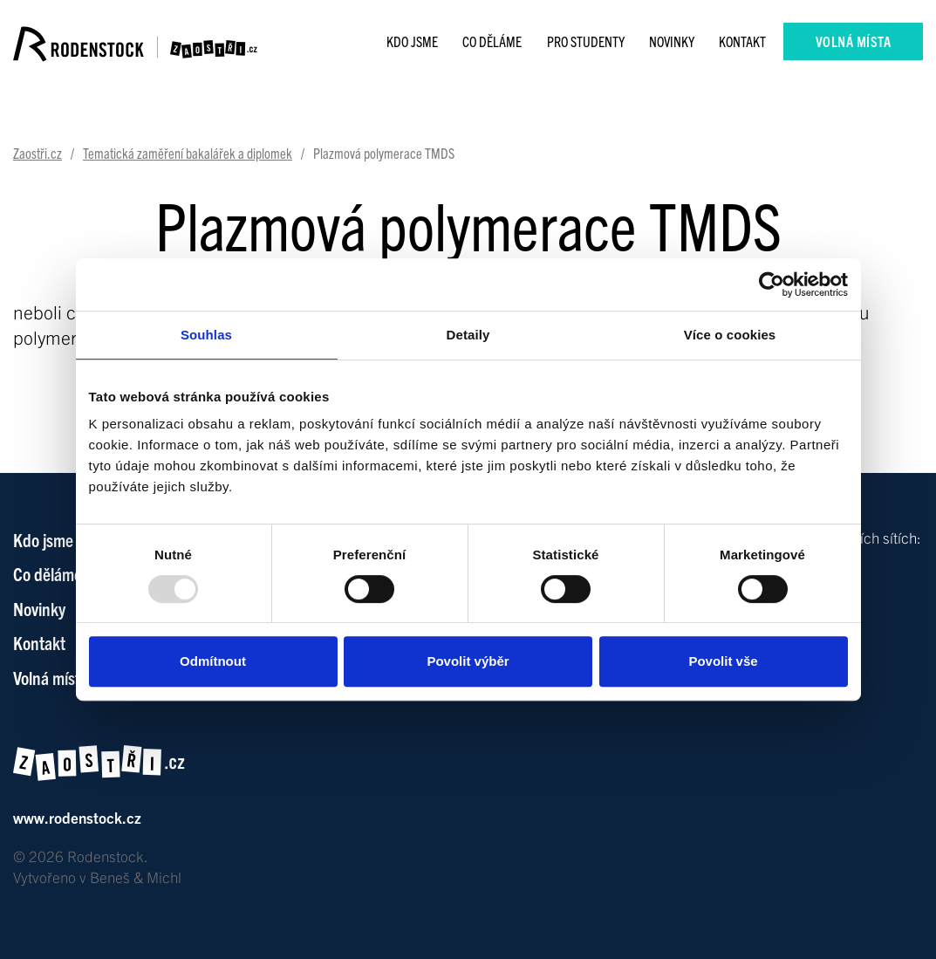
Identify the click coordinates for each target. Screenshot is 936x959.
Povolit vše (722, 661)
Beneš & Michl (135, 876)
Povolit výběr (468, 661)
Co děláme (492, 41)
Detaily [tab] (468, 334)
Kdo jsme (412, 41)
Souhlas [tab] (206, 334)
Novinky (671, 41)
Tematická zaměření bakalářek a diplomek (187, 152)
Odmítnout (213, 661)
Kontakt (742, 41)
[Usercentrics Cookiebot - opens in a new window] (771, 284)
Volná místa (854, 41)
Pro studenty (586, 41)
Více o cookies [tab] (730, 334)
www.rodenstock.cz (77, 817)
